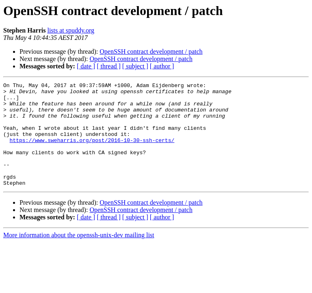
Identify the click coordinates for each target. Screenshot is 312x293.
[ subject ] (135, 66)
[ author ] (162, 66)
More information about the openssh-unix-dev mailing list (78, 255)
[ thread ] (109, 66)
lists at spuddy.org (70, 30)
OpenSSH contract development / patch (151, 51)
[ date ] (86, 66)
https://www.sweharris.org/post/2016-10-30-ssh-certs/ (92, 152)
